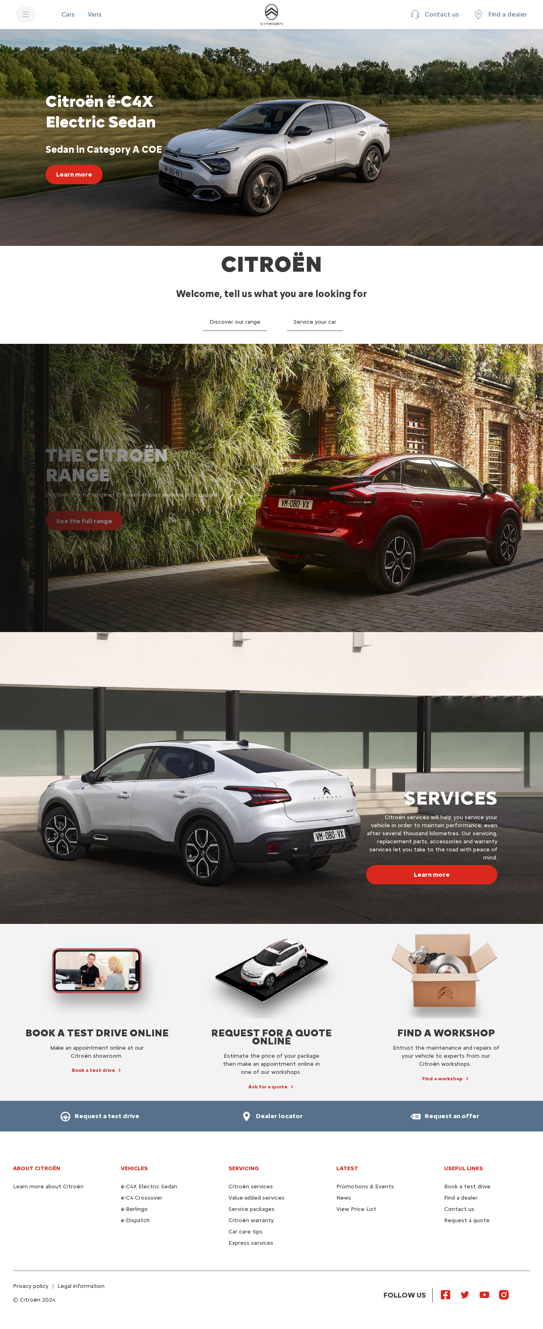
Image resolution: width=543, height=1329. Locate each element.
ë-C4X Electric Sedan (149, 1186)
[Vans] (95, 14)
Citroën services (251, 1186)
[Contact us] (434, 14)
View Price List (356, 1209)
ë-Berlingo (134, 1209)
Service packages (252, 1209)
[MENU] (26, 14)
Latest (347, 1168)
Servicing (244, 1168)
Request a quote (467, 1220)
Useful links (463, 1168)
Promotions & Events (365, 1186)
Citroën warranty (251, 1220)
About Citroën (36, 1168)
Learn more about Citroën (48, 1186)
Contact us (459, 1209)
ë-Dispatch (135, 1220)
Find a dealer (461, 1197)
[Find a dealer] (499, 14)
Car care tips (245, 1231)
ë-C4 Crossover (141, 1197)
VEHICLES (134, 1168)
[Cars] (68, 14)
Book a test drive (467, 1186)
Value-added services (257, 1197)
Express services (251, 1243)
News (343, 1197)
